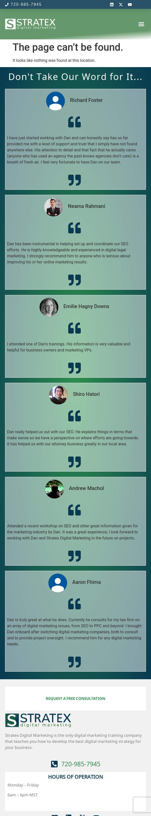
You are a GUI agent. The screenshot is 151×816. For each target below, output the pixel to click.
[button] (141, 24)
